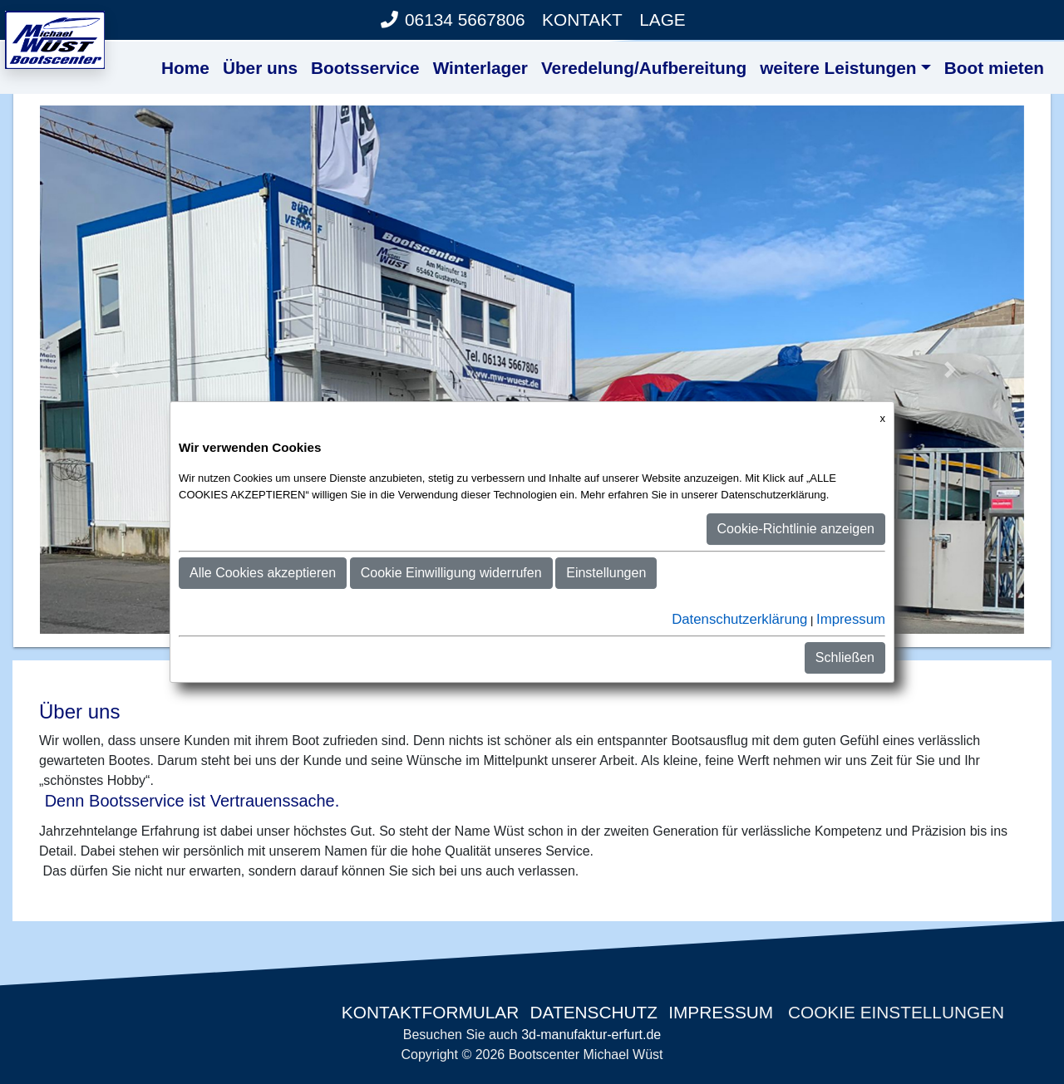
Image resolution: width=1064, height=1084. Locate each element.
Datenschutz (594, 1012)
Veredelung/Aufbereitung (643, 67)
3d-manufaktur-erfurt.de (591, 1035)
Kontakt (582, 19)
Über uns (260, 67)
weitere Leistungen (838, 67)
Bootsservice (365, 67)
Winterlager (480, 67)
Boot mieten (994, 67)
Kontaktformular (428, 1012)
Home (185, 67)
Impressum (720, 1012)
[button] (114, 369)
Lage (662, 19)
